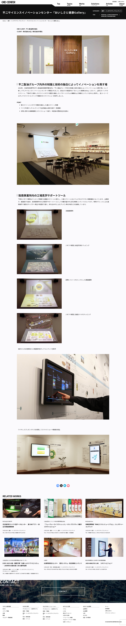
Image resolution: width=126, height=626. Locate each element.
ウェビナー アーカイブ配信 (69, 619)
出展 (4, 613)
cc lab (64, 611)
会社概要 (85, 611)
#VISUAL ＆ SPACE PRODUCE (109, 14)
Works (4, 21)
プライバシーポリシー (110, 613)
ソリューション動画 (67, 617)
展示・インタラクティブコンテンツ (111, 11)
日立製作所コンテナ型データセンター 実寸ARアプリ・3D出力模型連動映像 (21, 525)
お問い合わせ (121, 1)
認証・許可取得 (86, 617)
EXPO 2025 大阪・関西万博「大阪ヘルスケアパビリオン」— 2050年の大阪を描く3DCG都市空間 (21, 564)
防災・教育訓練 (53, 567)
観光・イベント (53, 530)
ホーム (106, 606)
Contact (63, 591)
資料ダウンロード (67, 613)
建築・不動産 (26, 611)
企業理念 (85, 609)
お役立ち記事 (66, 615)
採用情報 (114, 1)
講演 (4, 615)
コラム (64, 609)
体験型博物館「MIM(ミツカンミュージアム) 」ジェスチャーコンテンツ (104, 525)
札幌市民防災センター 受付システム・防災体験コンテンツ (63, 563)
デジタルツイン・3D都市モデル (10, 571)
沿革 (84, 613)
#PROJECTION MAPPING (108, 16)
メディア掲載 (6, 611)
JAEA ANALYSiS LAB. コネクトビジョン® (98, 563)
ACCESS (85, 615)
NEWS (4, 609)
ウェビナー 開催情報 (7, 617)
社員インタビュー (67, 621)
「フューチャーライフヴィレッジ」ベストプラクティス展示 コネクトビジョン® (63, 525)
